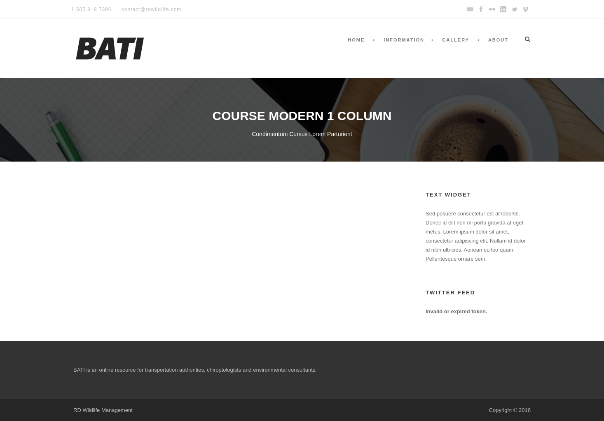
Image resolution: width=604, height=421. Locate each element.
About (498, 39)
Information (404, 39)
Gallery (455, 39)
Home (356, 39)
